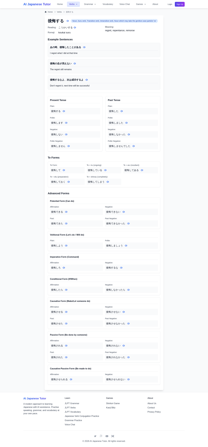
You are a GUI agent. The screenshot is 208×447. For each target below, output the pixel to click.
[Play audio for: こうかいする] (75, 27)
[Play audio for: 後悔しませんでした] (133, 146)
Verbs (73, 4)
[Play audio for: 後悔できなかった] (128, 223)
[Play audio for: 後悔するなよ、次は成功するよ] (86, 80)
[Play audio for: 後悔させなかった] (128, 323)
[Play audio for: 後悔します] (66, 123)
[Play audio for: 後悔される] (66, 346)
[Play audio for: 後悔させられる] (71, 379)
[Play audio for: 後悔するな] (121, 268)
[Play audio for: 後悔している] (105, 170)
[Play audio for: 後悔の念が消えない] (75, 63)
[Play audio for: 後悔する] (68, 21)
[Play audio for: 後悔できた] (66, 223)
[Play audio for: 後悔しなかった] (129, 134)
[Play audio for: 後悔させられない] (128, 379)
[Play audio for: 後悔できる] (66, 212)
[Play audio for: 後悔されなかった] (128, 357)
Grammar (90, 4)
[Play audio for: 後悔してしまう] (108, 182)
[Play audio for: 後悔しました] (126, 123)
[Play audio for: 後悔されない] (124, 346)
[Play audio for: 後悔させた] (66, 323)
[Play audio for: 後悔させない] (124, 312)
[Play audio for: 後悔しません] (68, 146)
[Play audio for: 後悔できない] (124, 212)
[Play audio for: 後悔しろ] (64, 268)
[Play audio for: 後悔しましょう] (126, 245)
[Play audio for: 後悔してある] (142, 170)
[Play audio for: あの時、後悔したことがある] (84, 47)
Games (141, 4)
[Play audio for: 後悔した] (122, 111)
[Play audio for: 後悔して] (64, 170)
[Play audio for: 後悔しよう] (66, 245)
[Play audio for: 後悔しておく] (68, 182)
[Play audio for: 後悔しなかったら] (128, 290)
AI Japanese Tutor (98, 441)
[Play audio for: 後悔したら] (66, 290)
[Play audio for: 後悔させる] (66, 312)
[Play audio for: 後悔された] (66, 357)
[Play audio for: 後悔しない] (66, 134)
